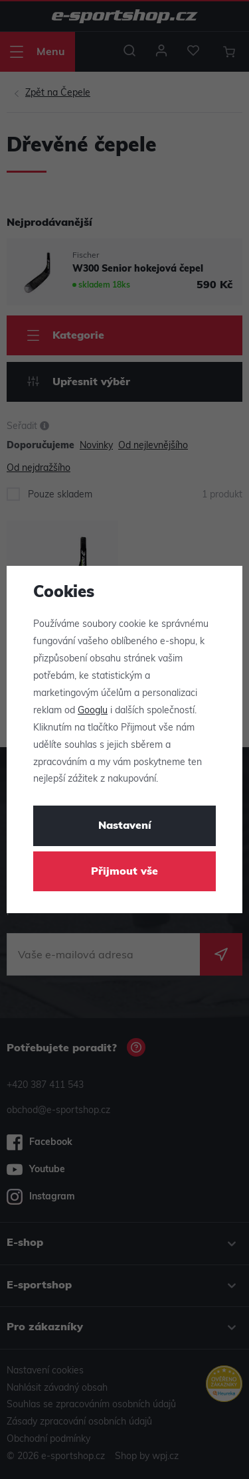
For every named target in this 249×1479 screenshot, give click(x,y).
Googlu (93, 711)
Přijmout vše (124, 872)
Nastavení (124, 826)
